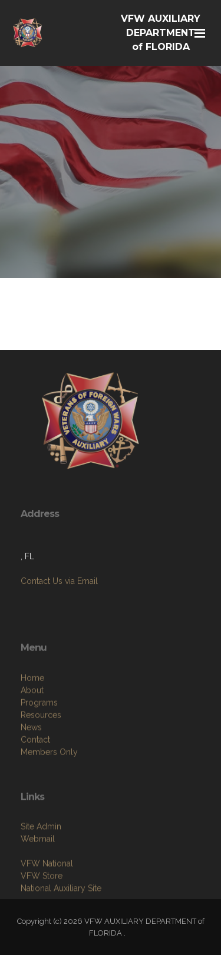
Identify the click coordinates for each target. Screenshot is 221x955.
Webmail (38, 879)
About (32, 740)
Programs (39, 752)
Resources (41, 765)
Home (32, 728)
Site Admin (41, 867)
